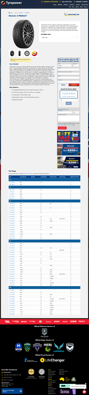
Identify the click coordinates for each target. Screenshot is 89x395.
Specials (72, 4)
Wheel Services (51, 392)
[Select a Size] (59, 37)
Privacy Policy (60, 124)
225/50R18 (12, 212)
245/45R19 (12, 274)
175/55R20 (12, 292)
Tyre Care (50, 376)
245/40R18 (12, 238)
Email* (59, 76)
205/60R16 (12, 184)
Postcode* (60, 80)
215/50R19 (12, 250)
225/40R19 (12, 252)
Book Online (85, 4)
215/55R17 (12, 192)
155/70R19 (12, 243)
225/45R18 (12, 210)
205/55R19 (12, 248)
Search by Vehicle (52, 371)
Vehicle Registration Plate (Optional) (63, 110)
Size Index (61, 369)
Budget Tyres (61, 372)
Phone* (65, 72)
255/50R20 (12, 303)
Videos (81, 6)
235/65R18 (12, 236)
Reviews (86, 6)
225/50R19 (12, 254)
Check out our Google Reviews (12, 391)
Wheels (60, 4)
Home (11, 12)
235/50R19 (12, 263)
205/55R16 (12, 182)
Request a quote (80, 1)
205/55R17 (12, 189)
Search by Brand (51, 374)
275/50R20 (12, 312)
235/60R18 (12, 232)
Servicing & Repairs (52, 388)
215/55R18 (12, 205)
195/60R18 (12, 203)
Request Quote (62, 127)
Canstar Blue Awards (63, 371)
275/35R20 (12, 305)
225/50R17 (12, 196)
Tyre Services (51, 390)
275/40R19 (12, 282)
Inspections (50, 387)
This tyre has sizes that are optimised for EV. (20, 60)
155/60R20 (12, 290)
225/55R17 (12, 198)
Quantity (74, 63)
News (73, 6)
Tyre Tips (50, 377)
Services (66, 4)
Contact (78, 4)
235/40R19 (12, 258)
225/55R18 (12, 214)
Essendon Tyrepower (49, 1)
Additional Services (52, 393)
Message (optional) (62, 114)
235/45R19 (12, 261)
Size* (59, 63)
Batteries (50, 385)
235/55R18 (12, 227)
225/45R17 (12, 194)
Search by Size (51, 373)
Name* (59, 67)
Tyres (54, 4)
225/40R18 (12, 208)
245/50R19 (12, 280)
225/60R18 (12, 216)
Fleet (70, 6)
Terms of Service (69, 124)
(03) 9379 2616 (67, 1)
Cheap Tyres (61, 374)
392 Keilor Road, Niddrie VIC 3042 (12, 375)
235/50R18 (12, 225)
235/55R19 (12, 267)
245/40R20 (12, 294)
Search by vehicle (27, 173)
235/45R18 (12, 218)
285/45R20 (12, 314)
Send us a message (8, 380)
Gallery (77, 6)
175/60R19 (12, 245)
